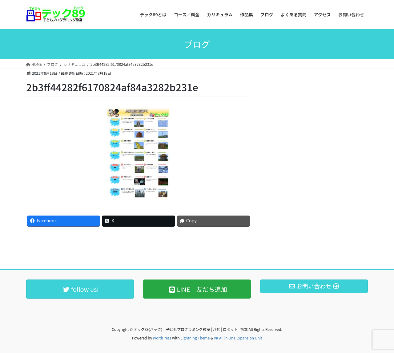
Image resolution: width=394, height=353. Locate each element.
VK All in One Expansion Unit (238, 337)
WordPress (162, 337)
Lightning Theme (195, 337)
